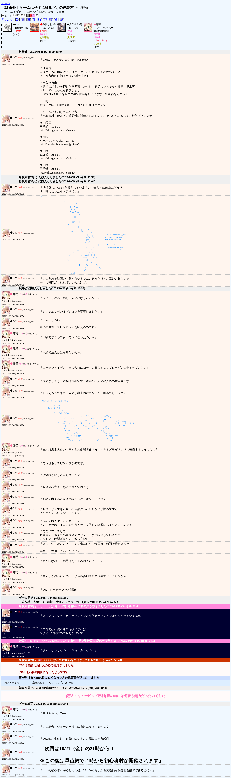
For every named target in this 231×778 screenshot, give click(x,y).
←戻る (5, 3)
